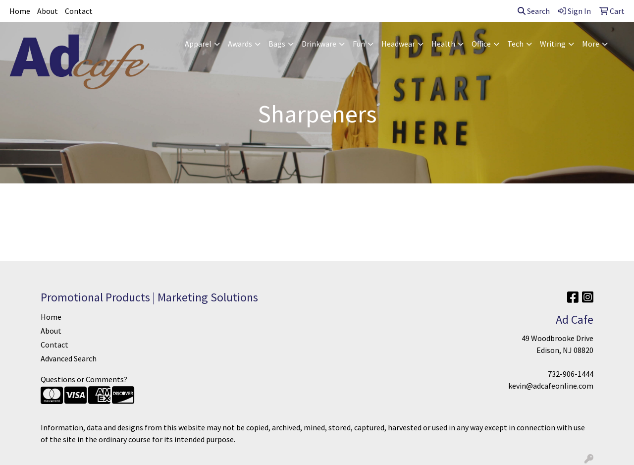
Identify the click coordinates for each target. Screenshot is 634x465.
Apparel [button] (198, 44)
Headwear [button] (398, 44)
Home (19, 11)
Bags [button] (276, 44)
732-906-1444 (570, 374)
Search (534, 11)
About (47, 11)
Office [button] (481, 44)
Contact (79, 11)
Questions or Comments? (84, 379)
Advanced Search (69, 358)
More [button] (590, 44)
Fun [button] (359, 44)
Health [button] (443, 44)
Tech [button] (515, 44)
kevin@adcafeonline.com (550, 386)
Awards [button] (240, 44)
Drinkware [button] (319, 44)
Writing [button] (553, 44)
